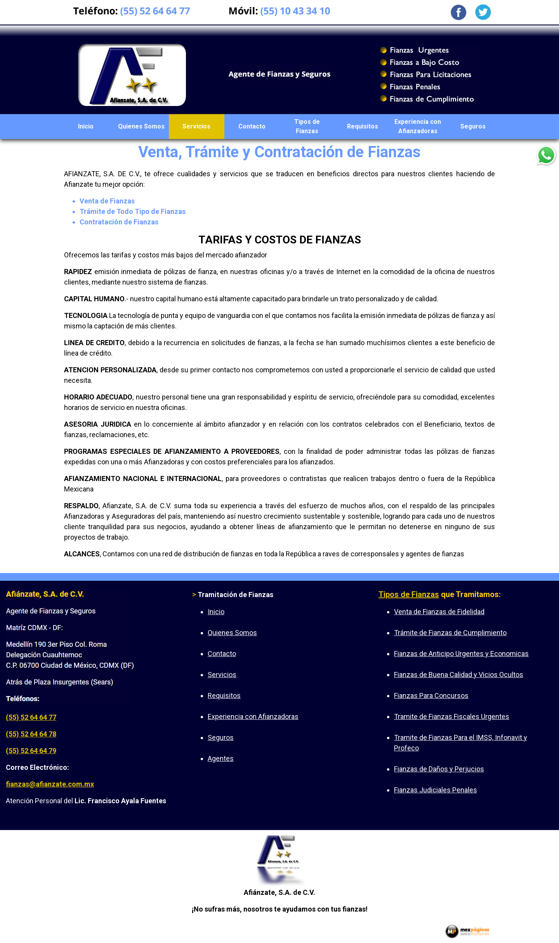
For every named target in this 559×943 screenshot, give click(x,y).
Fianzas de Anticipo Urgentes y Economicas (461, 654)
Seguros (473, 126)
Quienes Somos (141, 126)
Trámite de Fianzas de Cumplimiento (450, 633)
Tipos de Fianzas (307, 126)
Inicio (86, 126)
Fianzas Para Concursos (431, 695)
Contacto (252, 126)
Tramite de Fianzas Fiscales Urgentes (451, 716)
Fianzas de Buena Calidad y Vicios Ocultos (458, 674)
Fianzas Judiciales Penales (435, 790)
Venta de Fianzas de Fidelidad (439, 612)
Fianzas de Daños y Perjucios (439, 769)
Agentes (221, 758)
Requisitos (362, 126)
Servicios (196, 126)
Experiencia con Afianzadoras (417, 126)
